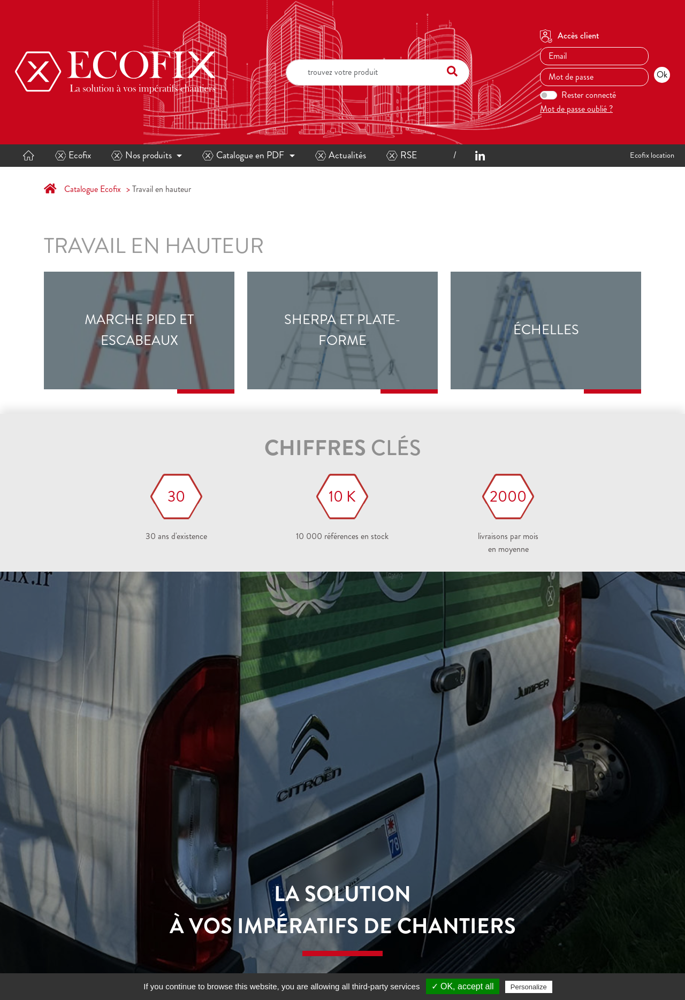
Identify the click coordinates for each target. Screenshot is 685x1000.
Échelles (546, 330)
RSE (401, 155)
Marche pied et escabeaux (139, 330)
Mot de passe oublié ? (576, 109)
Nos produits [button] (141, 155)
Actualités (341, 155)
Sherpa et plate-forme (342, 330)
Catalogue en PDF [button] (243, 155)
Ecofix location (652, 155)
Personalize (529, 987)
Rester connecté (588, 95)
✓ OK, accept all (462, 986)
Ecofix (73, 155)
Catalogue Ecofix (92, 189)
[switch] (548, 95)
